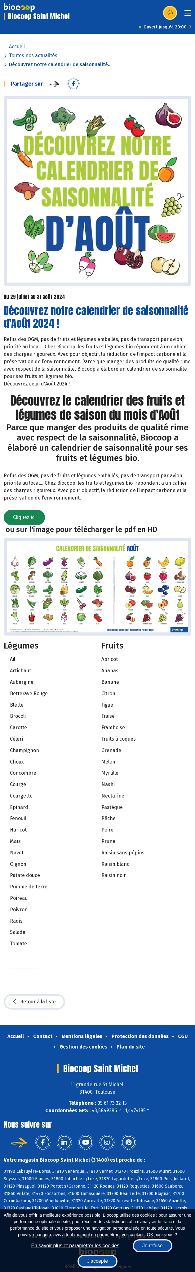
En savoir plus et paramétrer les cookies (75, 1245)
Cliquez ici (24, 517)
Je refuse (152, 1245)
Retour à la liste (34, 1002)
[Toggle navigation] (187, 15)
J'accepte (97, 1261)
